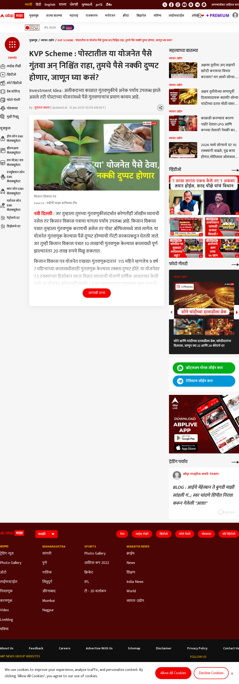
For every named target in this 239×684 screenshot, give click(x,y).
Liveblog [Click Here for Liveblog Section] (6, 619)
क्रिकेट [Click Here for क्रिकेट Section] (88, 572)
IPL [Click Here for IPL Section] (86, 582)
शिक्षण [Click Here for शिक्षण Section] (131, 572)
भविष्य (157, 15)
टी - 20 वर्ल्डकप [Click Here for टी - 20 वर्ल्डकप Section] (95, 591)
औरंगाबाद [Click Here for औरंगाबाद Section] (49, 591)
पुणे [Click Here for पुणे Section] (44, 563)
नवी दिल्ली (43, 214)
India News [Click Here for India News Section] (135, 582)
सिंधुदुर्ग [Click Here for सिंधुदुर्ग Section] (47, 582)
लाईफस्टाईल (176, 15)
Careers (64, 648)
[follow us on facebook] (171, 4)
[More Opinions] (235, 461)
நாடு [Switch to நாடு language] (99, 4)
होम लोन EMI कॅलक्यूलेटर (11, 138)
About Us (6, 648)
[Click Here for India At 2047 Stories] (67, 27)
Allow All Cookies (173, 673)
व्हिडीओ (8, 74)
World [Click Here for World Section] (131, 591)
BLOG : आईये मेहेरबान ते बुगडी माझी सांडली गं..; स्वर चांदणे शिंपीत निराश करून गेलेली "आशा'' (203, 495)
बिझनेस (141, 15)
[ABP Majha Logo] (12, 15)
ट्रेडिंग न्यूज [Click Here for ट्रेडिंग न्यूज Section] (7, 553)
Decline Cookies (211, 673)
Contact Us (231, 648)
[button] (12, 48)
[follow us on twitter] (165, 4)
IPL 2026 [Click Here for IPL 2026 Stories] (50, 27)
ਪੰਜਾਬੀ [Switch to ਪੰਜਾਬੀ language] (74, 4)
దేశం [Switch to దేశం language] (109, 4)
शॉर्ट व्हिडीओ (11, 83)
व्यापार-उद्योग (47, 40)
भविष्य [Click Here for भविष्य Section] (4, 629)
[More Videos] (235, 170)
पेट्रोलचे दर (10, 218)
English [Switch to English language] (50, 4)
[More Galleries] (235, 264)
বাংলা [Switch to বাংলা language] (62, 4)
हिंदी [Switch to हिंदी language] (38, 4)
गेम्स (122, 534)
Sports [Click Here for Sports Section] (90, 546)
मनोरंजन (110, 15)
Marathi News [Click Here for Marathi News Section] (138, 546)
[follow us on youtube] (184, 4)
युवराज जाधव (41, 107)
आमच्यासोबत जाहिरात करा (225, 4)
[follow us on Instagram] (191, 4)
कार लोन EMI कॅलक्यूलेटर (12, 191)
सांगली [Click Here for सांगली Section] (46, 553)
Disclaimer (164, 648)
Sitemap (134, 648)
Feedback (36, 648)
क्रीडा (126, 15)
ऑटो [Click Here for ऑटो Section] (3, 572)
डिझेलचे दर (10, 226)
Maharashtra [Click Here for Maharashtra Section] (53, 546)
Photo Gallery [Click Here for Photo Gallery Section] (10, 563)
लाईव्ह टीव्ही (10, 66)
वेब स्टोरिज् (10, 91)
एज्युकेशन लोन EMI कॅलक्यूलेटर (12, 177)
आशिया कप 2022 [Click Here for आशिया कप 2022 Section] (96, 563)
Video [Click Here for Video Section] (4, 610)
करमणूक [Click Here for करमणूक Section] (6, 600)
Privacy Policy (197, 648)
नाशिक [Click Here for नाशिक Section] (47, 572)
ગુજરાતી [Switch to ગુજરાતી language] (86, 4)
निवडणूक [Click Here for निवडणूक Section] (6, 591)
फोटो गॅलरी (10, 100)
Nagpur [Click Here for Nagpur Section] (48, 610)
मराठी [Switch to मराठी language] (28, 4)
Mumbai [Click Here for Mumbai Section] (48, 600)
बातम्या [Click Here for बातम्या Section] (4, 546)
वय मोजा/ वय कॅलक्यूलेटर (11, 162)
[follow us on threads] (178, 4)
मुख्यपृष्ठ (34, 15)
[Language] (46, 534)
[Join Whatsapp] (204, 4)
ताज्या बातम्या (54, 15)
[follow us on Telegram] (197, 4)
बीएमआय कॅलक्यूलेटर (10, 150)
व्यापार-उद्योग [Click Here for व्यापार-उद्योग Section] (135, 600)
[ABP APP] (186, 438)
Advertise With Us (99, 648)
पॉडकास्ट (9, 108)
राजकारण (92, 15)
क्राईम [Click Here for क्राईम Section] (130, 553)
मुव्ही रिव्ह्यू (9, 117)
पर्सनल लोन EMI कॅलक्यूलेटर (10, 205)
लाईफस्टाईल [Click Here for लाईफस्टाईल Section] (8, 582)
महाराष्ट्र (74, 15)
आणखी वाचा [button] (96, 293)
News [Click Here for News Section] (131, 563)
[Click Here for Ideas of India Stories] (32, 27)
